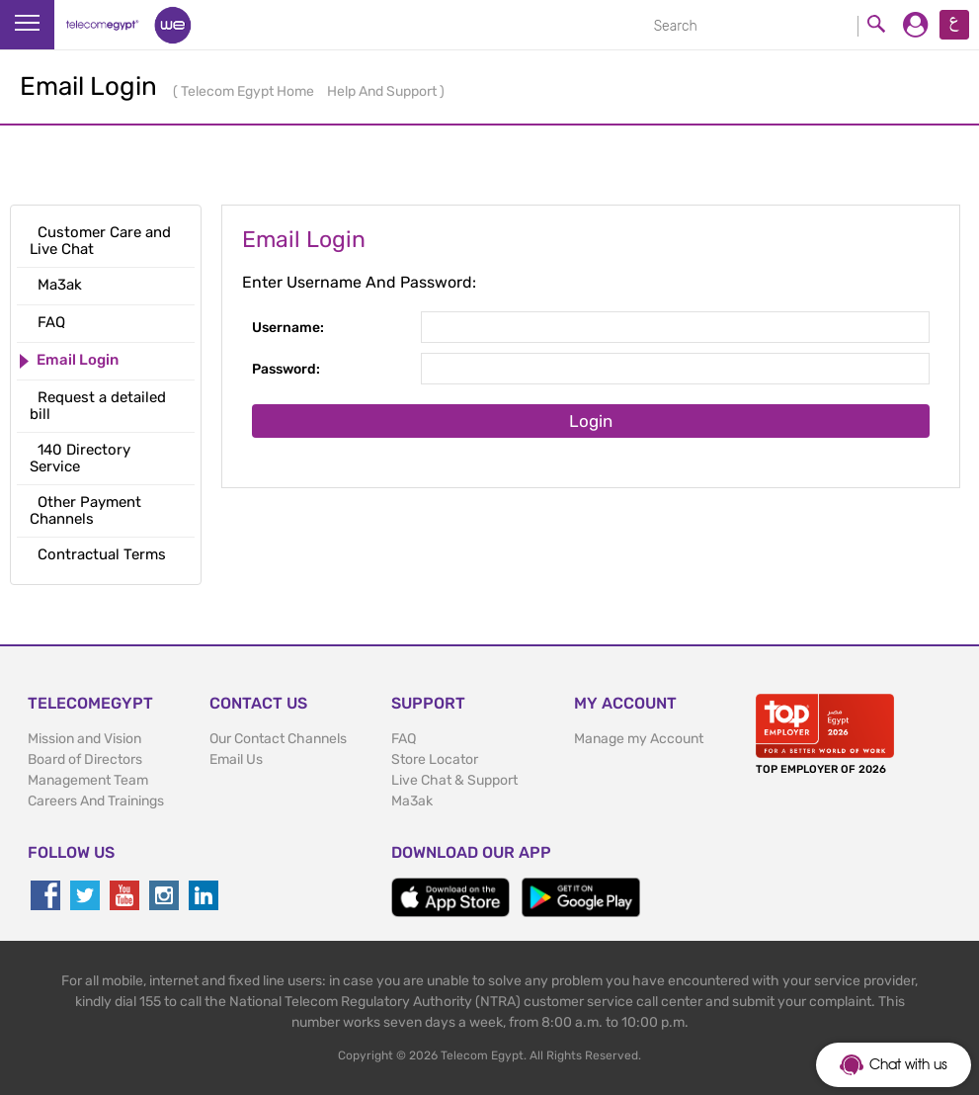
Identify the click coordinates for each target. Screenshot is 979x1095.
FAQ (403, 738)
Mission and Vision (84, 738)
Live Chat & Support (454, 780)
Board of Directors (85, 759)
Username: (288, 327)
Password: (286, 369)
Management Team (88, 780)
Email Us (236, 759)
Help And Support (383, 91)
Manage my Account (638, 738)
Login (590, 421)
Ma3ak (412, 801)
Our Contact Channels (278, 738)
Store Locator (434, 759)
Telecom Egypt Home (249, 91)
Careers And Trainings (96, 801)
